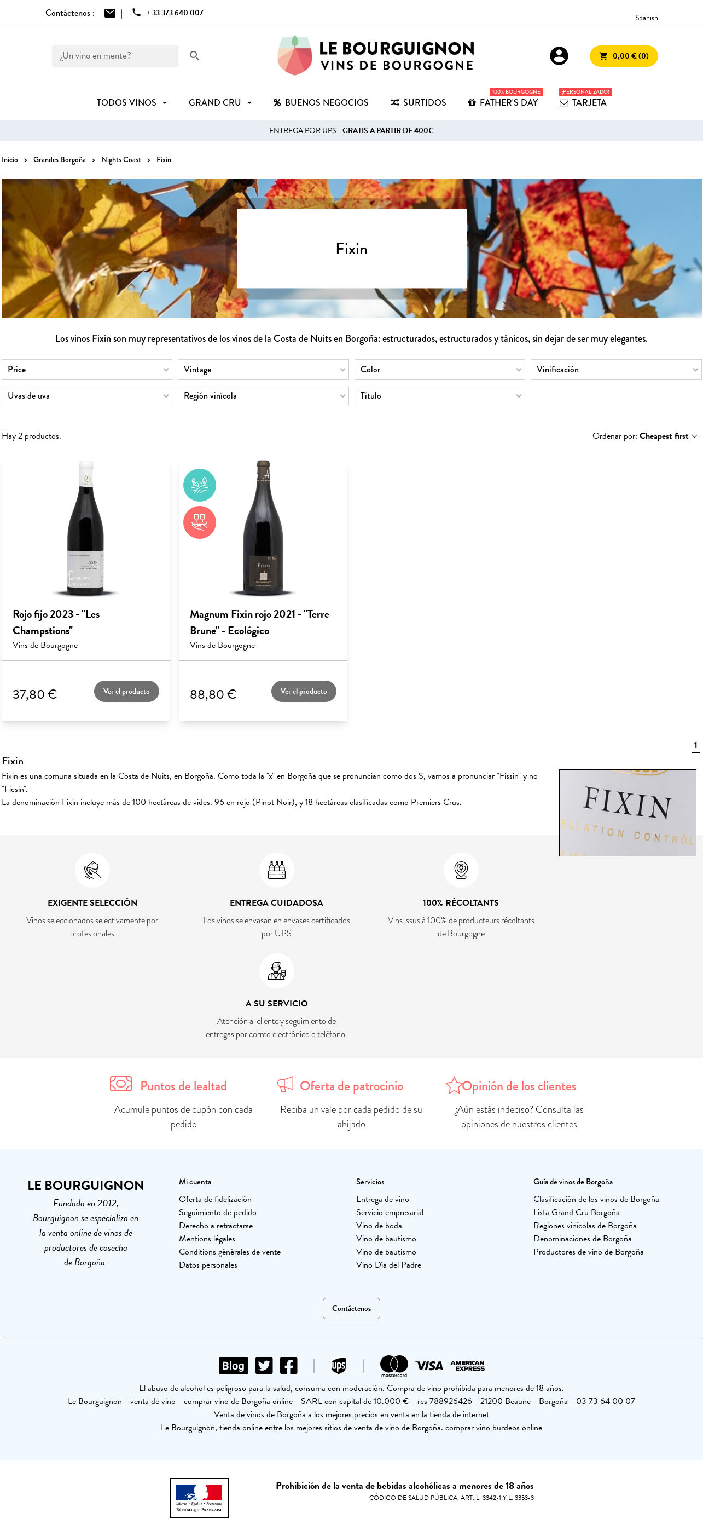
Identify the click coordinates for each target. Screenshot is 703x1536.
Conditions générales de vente (230, 1251)
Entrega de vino (382, 1199)
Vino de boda (379, 1225)
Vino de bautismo (386, 1238)
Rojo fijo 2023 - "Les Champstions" (56, 622)
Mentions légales (207, 1238)
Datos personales (208, 1265)
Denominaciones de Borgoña (582, 1238)
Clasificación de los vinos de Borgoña (596, 1199)
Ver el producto (126, 691)
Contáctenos (351, 1308)
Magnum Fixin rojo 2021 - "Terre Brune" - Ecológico (259, 622)
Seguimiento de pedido (218, 1212)
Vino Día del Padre (388, 1265)
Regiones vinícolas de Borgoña (585, 1225)
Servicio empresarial (389, 1212)
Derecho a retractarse (216, 1225)
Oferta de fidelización (215, 1199)
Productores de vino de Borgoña (588, 1251)
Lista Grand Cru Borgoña (576, 1212)
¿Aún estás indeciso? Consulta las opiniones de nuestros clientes (519, 1116)
